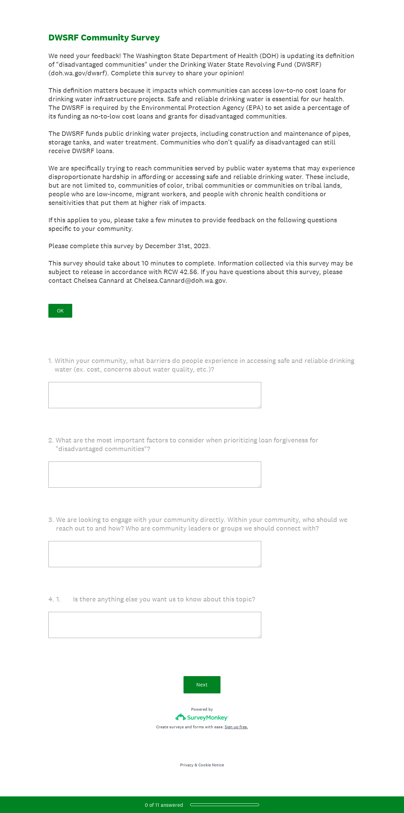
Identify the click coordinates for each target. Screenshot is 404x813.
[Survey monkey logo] (202, 717)
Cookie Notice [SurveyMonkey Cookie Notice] (211, 765)
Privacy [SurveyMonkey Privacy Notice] (187, 765)
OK (60, 310)
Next (202, 684)
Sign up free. (236, 727)
